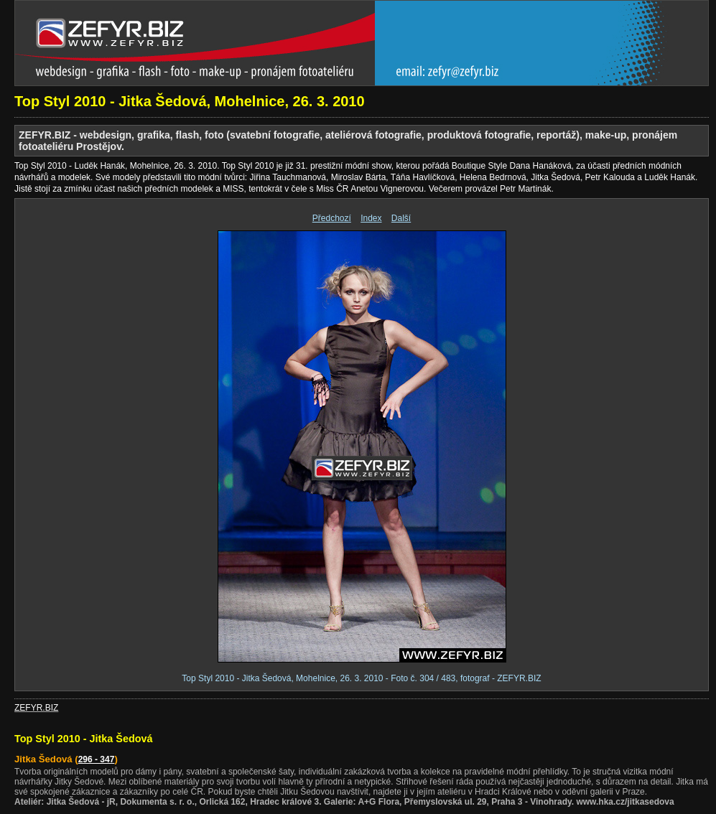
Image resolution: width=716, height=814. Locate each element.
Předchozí (331, 218)
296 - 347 (96, 759)
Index (371, 218)
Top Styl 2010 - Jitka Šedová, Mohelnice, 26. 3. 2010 (189, 101)
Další (401, 218)
